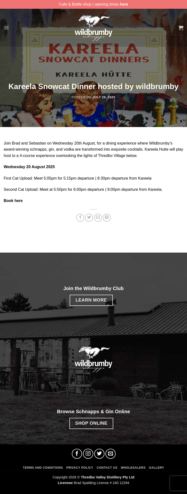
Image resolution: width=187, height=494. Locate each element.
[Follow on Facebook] (77, 454)
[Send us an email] (110, 454)
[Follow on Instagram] (88, 454)
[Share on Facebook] (80, 218)
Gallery (156, 467)
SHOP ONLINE (91, 423)
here (124, 4)
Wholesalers (133, 467)
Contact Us (107, 467)
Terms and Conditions (43, 467)
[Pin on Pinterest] (107, 218)
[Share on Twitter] (89, 218)
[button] (6, 28)
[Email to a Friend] (98, 218)
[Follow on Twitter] (99, 454)
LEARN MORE (91, 299)
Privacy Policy (79, 467)
